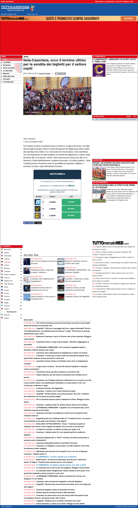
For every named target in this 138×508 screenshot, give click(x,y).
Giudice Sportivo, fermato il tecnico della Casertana (55, 492)
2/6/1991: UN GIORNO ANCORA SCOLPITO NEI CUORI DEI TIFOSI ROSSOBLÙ (113, 164)
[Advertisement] (11, 125)
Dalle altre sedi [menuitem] (7, 76)
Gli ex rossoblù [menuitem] (8, 68)
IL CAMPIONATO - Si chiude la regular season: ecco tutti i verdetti (61, 465)
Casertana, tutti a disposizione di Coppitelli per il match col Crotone (61, 353)
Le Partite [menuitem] (5, 62)
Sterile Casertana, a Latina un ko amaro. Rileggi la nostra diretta (60, 504)
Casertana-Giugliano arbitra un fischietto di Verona (55, 490)
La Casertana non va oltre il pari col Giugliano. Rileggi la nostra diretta (62, 468)
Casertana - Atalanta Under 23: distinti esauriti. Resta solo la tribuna (62, 405)
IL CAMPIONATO (99, 57)
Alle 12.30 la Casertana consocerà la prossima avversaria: (115, 119)
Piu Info (71, 202)
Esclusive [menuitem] (5, 65)
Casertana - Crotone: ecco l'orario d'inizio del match (55, 391)
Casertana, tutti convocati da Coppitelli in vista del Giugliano (59, 481)
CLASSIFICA (6, 246)
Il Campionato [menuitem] (7, 82)
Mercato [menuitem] (5, 73)
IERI (134, 116)
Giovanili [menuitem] (5, 79)
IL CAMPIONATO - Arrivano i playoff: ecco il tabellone (56, 457)
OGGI (128, 116)
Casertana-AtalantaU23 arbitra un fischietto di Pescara (56, 443)
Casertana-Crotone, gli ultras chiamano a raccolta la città (57, 372)
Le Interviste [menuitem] (7, 71)
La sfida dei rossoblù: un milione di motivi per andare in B (58, 429)
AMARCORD (97, 160)
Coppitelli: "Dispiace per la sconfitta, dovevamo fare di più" (58, 501)
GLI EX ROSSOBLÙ (100, 182)
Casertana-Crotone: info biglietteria (77, 297)
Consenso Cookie (121, 506)
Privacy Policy (132, 506)
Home (3, 57)
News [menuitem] (4, 60)
